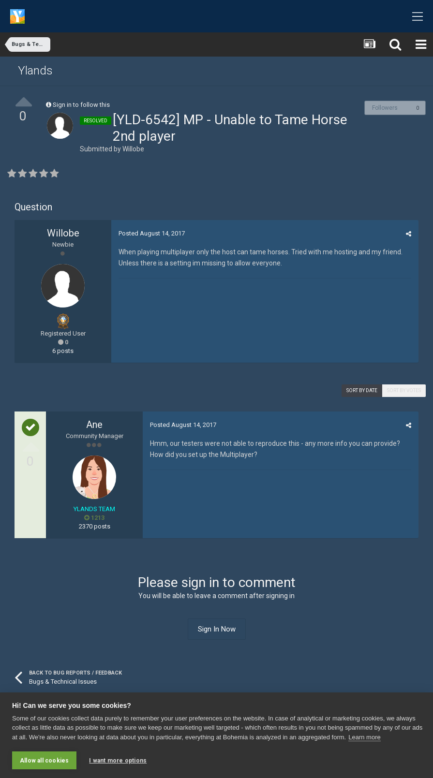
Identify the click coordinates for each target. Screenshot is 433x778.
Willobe (133, 149)
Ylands (35, 70)
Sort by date (361, 390)
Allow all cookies (44, 760)
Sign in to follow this (81, 104)
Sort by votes (404, 390)
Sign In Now (217, 629)
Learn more (364, 737)
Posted (152, 233)
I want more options (118, 760)
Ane (94, 424)
